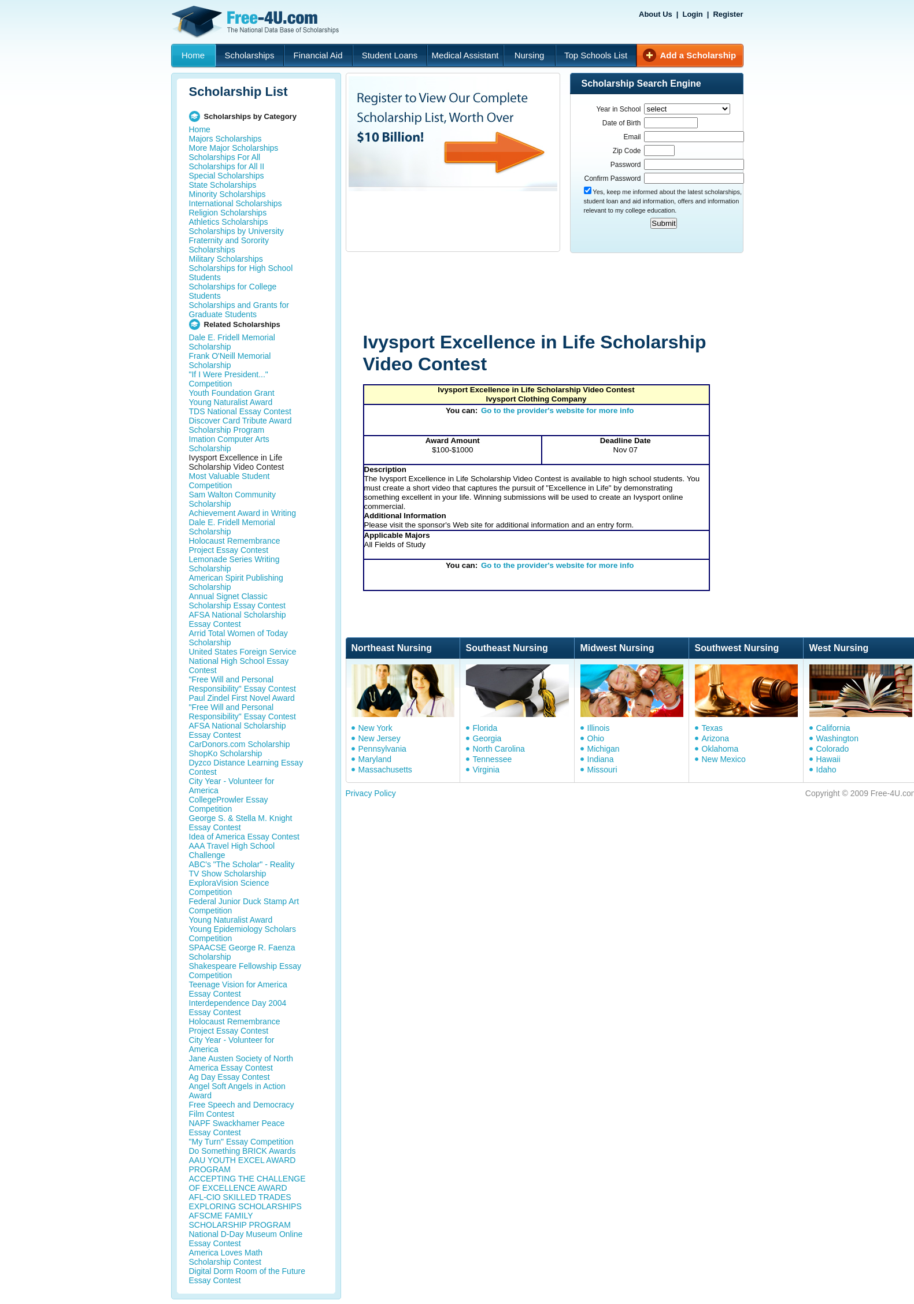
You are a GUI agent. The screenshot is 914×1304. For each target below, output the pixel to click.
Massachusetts (385, 769)
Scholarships (250, 55)
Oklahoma (720, 748)
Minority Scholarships (227, 194)
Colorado (832, 748)
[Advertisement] (564, 294)
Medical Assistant (465, 55)
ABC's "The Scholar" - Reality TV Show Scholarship (242, 869)
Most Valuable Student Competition (229, 480)
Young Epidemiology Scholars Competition (243, 933)
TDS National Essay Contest (240, 411)
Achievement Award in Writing (242, 513)
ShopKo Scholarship (225, 753)
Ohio (596, 738)
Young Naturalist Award (231, 402)
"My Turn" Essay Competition (241, 1141)
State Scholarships (223, 185)
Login (692, 14)
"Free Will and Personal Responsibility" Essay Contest (243, 684)
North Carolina (499, 748)
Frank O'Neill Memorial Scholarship (230, 360)
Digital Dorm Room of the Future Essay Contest (247, 1275)
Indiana (600, 759)
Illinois (598, 728)
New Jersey (379, 738)
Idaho (826, 769)
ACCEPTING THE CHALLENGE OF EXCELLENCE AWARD (247, 1183)
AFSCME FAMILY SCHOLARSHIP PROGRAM (240, 1220)
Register (728, 14)
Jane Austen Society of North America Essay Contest (241, 1063)
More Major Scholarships (234, 148)
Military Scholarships (226, 258)
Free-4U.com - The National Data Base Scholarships (256, 22)
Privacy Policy (371, 793)
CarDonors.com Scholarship (239, 744)
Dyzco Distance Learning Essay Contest (246, 767)
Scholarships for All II (227, 166)
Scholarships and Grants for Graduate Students (239, 309)
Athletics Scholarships (228, 221)
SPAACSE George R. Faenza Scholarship (242, 952)
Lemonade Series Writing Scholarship (234, 564)
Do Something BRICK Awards (242, 1151)
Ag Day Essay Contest (229, 1077)
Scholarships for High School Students (241, 272)
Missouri (602, 769)
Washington (837, 738)
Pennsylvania (382, 748)
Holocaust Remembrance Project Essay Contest (234, 545)
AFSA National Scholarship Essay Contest (237, 619)
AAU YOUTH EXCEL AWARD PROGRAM (242, 1165)
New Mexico (724, 759)
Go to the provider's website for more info (557, 410)
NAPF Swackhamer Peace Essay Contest (237, 1128)
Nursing (530, 55)
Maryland (375, 759)
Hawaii (828, 759)
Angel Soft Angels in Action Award (237, 1091)
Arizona (715, 738)
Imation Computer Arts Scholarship (229, 443)
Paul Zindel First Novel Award (242, 698)
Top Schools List (595, 55)
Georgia (487, 738)
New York (375, 728)
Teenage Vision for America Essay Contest (238, 989)
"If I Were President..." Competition (228, 379)
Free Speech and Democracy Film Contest (241, 1109)
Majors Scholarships (225, 138)
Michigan (603, 748)
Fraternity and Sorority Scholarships (229, 245)
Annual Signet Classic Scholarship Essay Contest (237, 601)
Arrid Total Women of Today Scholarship (238, 638)
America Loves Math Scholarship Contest (226, 1257)
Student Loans (390, 55)
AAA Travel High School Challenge (232, 850)
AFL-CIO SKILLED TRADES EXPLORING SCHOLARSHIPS (245, 1201)
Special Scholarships (226, 175)
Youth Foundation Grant (232, 392)
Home (193, 55)
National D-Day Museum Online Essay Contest (246, 1238)
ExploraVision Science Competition (229, 887)
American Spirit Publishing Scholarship (236, 582)
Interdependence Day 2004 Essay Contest (238, 1007)
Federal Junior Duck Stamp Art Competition (244, 906)
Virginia (486, 769)
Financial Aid (317, 55)
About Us (655, 14)
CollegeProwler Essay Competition (228, 804)
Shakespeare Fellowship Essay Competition (245, 970)
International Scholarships (235, 203)
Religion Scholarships (228, 212)
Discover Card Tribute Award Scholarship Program (240, 425)
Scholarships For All (225, 157)
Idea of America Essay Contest (244, 836)
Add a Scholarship (698, 55)
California (833, 728)
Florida (485, 728)
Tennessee (492, 759)
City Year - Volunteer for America (232, 786)
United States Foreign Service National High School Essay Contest (243, 661)
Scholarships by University (236, 231)
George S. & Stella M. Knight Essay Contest (241, 822)
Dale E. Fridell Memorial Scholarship (232, 342)
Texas (712, 728)
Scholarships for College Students (233, 291)
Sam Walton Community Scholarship (232, 499)
